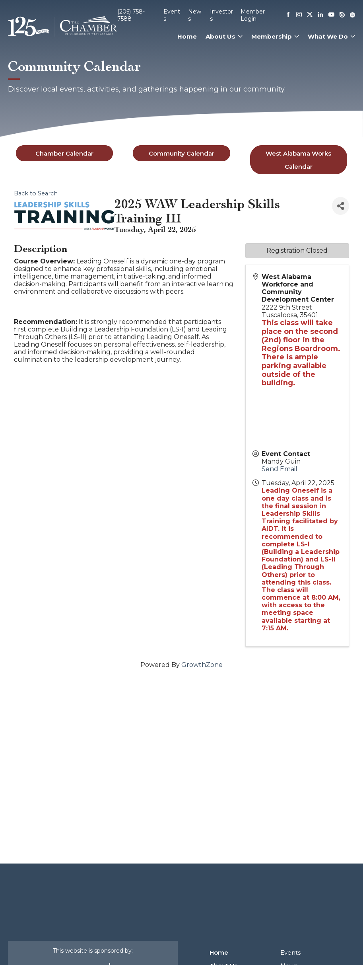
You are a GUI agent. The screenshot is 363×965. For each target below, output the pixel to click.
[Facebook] (288, 15)
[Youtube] (331, 15)
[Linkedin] (320, 15)
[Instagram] (299, 15)
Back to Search (36, 193)
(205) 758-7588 (131, 15)
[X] (310, 15)
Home (187, 36)
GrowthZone (202, 665)
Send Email (279, 469)
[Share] (340, 206)
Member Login (253, 15)
